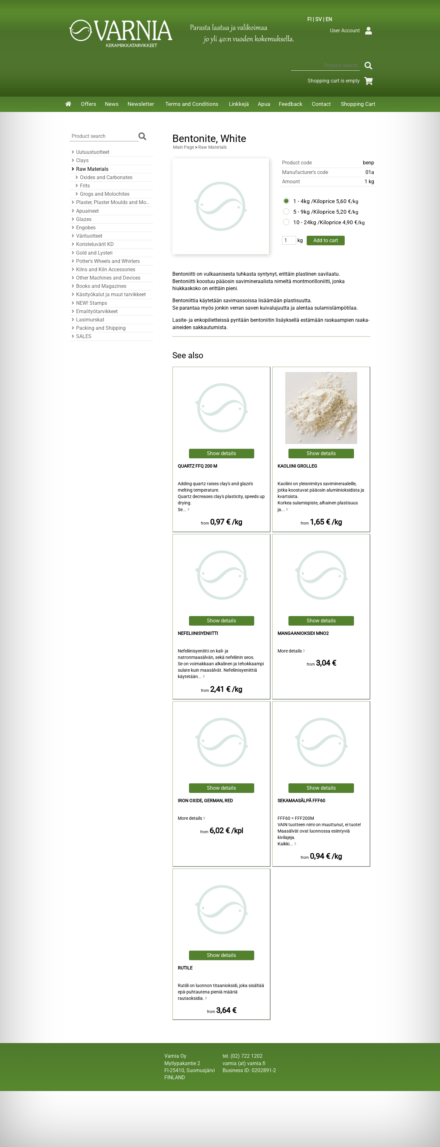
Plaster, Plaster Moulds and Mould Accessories (110, 202)
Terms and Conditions (191, 104)
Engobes (83, 228)
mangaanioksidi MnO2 (303, 633)
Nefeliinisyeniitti (198, 633)
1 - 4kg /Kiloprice (314, 201)
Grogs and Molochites (102, 194)
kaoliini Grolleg (297, 466)
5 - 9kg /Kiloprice (314, 212)
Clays (79, 160)
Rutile (185, 968)
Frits (82, 186)
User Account (352, 31)
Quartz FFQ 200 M (197, 466)
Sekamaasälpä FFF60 (301, 800)
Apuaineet (84, 211)
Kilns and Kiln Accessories (102, 269)
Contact (321, 104)
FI (309, 19)
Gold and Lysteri (91, 253)
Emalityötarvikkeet (94, 311)
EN (329, 19)
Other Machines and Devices (105, 278)
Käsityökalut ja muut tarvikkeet (108, 294)
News (112, 104)
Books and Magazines (98, 286)
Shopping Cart (358, 104)
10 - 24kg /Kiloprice (317, 222)
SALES (80, 336)
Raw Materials (89, 169)
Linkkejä (239, 104)
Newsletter (141, 104)
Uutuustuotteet (89, 152)
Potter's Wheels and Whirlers (105, 261)
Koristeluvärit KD (92, 244)
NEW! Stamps (88, 303)
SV (318, 19)
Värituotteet (86, 236)
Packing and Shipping (98, 328)
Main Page (183, 147)
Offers (88, 104)
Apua (264, 104)
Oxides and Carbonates (103, 177)
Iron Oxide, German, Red (205, 800)
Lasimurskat (87, 320)
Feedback (290, 104)
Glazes (80, 219)
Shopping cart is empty (341, 81)
